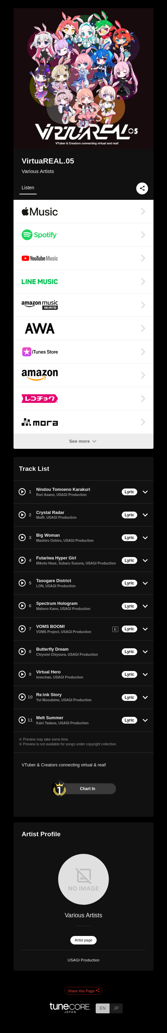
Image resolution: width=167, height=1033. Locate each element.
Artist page (83, 940)
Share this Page (83, 991)
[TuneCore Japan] (70, 1011)
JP (116, 1008)
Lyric (129, 492)
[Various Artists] (83, 879)
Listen (28, 187)
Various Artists (38, 171)
